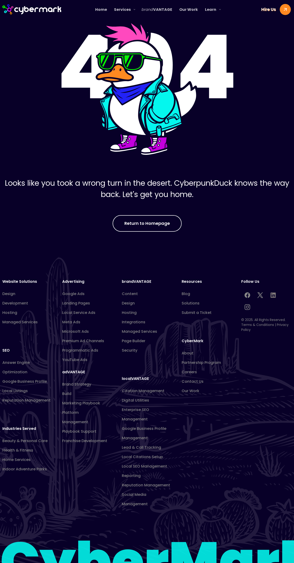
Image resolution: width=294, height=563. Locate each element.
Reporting (131, 475)
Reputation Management (26, 400)
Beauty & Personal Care (25, 441)
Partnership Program (201, 362)
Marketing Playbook (81, 403)
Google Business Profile (24, 381)
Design (8, 293)
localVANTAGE (135, 378)
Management (75, 422)
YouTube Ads (74, 359)
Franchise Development (84, 441)
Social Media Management (135, 499)
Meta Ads (71, 322)
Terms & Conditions (257, 324)
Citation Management (143, 391)
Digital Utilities (135, 400)
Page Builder (133, 341)
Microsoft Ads (75, 331)
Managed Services (20, 322)
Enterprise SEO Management (135, 414)
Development (15, 303)
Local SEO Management (144, 466)
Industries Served (19, 428)
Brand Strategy (76, 384)
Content (130, 293)
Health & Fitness (17, 450)
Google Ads (73, 293)
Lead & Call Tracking (141, 447)
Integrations (133, 322)
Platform (70, 412)
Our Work (190, 391)
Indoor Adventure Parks (24, 469)
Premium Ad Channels (83, 341)
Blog (186, 293)
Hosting (9, 312)
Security (129, 350)
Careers (189, 372)
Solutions (191, 303)
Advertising (73, 281)
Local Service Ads (78, 312)
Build (66, 393)
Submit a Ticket (197, 312)
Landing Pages (76, 303)
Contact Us (193, 381)
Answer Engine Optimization (16, 367)
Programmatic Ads (80, 350)
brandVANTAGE (136, 281)
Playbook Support (79, 431)
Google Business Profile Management (144, 433)
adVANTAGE (73, 372)
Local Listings (15, 391)
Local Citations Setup (142, 457)
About (187, 353)
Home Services (16, 459)
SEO (6, 350)
